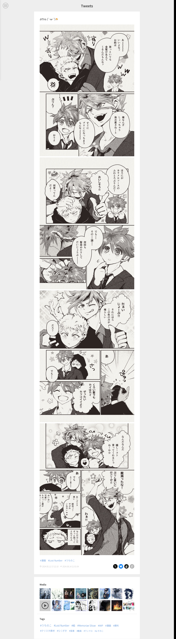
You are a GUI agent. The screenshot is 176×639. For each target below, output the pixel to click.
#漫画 (43, 560)
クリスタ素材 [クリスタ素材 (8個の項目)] (48, 630)
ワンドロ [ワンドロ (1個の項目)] (89, 630)
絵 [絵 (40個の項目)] (74, 625)
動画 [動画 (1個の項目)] (80, 630)
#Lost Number (55, 560)
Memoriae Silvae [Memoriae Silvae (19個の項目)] (87, 625)
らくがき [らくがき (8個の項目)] (62, 630)
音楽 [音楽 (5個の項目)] (72, 630)
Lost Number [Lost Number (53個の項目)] (62, 625)
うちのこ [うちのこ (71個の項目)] (47, 625)
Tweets (87, 5)
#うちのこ (70, 560)
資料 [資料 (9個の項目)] (116, 625)
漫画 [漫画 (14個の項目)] (109, 625)
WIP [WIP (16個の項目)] (101, 625)
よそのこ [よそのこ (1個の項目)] (100, 630)
